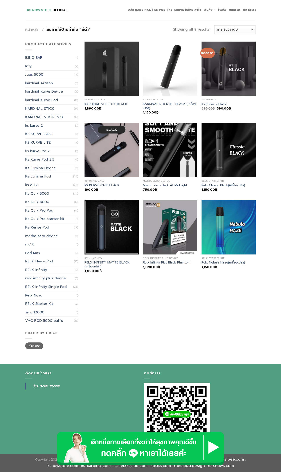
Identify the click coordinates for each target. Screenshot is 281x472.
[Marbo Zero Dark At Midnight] (170, 150)
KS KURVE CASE (38, 134)
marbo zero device (41, 236)
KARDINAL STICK (39, 108)
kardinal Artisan (39, 83)
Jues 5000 (34, 74)
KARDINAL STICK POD (44, 117)
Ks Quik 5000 (37, 193)
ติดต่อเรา (249, 10)
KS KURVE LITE (38, 142)
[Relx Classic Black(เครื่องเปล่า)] (229, 150)
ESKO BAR (33, 57)
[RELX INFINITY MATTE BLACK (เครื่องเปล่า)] (112, 227)
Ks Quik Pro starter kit (44, 218)
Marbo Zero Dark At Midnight (165, 185)
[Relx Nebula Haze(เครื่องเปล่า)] (229, 227)
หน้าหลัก (32, 29)
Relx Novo (33, 295)
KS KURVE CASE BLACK (102, 185)
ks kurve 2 (34, 125)
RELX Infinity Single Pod (46, 286)
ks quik (31, 185)
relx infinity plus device (45, 278)
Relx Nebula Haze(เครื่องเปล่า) (223, 262)
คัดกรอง (34, 346)
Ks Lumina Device (40, 168)
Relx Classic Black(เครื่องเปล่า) (223, 185)
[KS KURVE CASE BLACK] (112, 150)
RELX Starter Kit (39, 303)
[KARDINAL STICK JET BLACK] (112, 69)
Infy (28, 66)
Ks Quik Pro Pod (39, 210)
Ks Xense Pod (37, 227)
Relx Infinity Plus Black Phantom (166, 262)
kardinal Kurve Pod (41, 100)
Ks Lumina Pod (38, 176)
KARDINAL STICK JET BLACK (106, 104)
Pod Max (32, 253)
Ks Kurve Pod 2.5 (39, 159)
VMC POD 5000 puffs (44, 320)
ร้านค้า (222, 10)
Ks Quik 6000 (37, 202)
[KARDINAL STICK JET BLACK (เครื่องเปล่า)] (170, 69)
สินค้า (209, 10)
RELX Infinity (36, 270)
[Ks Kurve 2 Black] (229, 69)
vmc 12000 (34, 312)
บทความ (234, 10)
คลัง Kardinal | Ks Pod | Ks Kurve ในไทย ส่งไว (164, 10)
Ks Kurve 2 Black (214, 104)
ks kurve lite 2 (37, 151)
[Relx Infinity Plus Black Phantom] (170, 227)
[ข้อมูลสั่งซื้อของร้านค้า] (235, 29)
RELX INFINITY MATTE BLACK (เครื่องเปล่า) (107, 264)
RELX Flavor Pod (39, 261)
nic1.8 (29, 244)
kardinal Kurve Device (44, 91)
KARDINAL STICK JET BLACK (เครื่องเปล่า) (169, 106)
